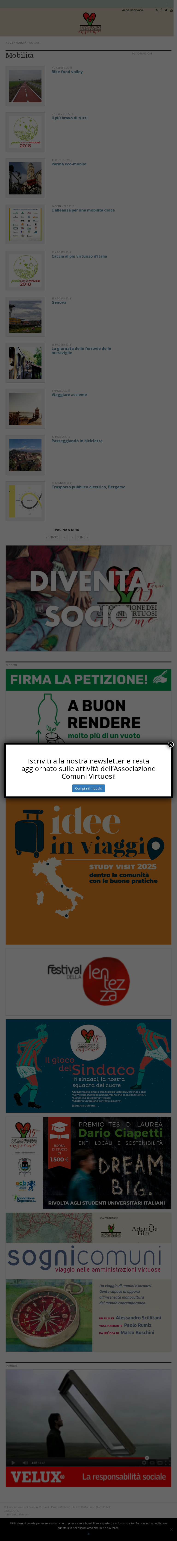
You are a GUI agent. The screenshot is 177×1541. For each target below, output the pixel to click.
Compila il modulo (88, 788)
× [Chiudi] (170, 745)
